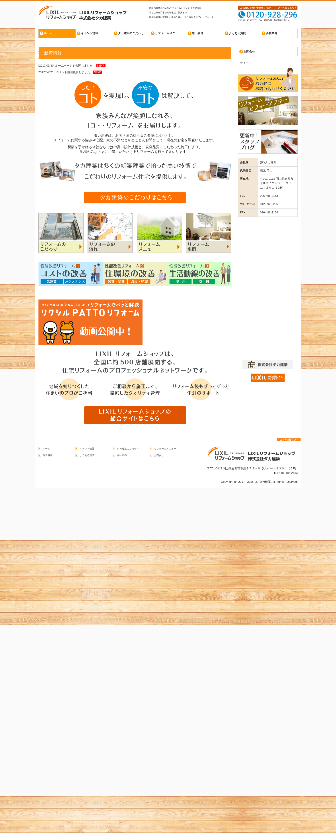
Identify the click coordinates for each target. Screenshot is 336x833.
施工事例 (197, 33)
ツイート (246, 63)
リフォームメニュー (168, 33)
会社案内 (271, 33)
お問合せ (249, 51)
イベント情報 (89, 33)
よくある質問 (237, 33)
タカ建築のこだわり (131, 33)
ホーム (48, 33)
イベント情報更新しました (74, 72)
